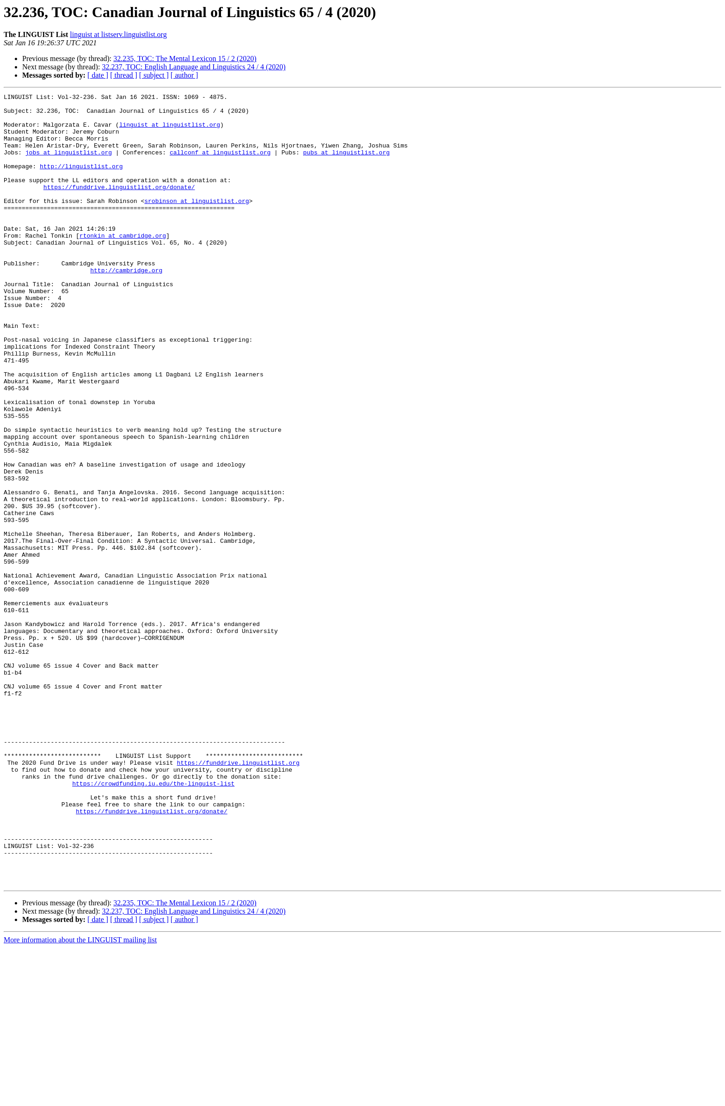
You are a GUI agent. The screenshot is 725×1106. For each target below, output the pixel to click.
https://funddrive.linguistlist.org (238, 897)
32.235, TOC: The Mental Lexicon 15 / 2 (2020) (184, 58)
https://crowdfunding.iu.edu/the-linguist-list (153, 922)
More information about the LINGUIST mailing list (80, 1098)
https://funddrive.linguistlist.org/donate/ (119, 206)
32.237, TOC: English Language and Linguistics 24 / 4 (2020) (193, 67)
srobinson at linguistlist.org (196, 223)
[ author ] (184, 75)
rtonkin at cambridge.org (123, 264)
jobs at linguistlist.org (68, 164)
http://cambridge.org (126, 306)
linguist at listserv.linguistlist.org (118, 34)
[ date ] (97, 75)
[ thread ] (123, 75)
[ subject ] (154, 75)
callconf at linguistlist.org (220, 164)
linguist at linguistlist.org (169, 131)
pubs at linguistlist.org (346, 164)
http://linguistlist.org (81, 181)
